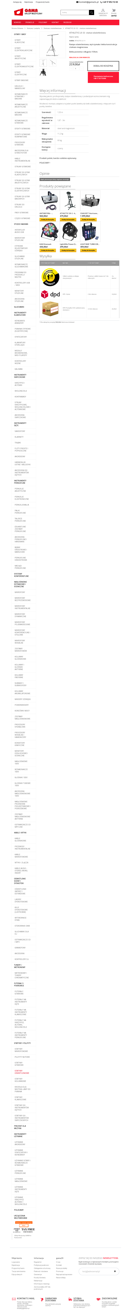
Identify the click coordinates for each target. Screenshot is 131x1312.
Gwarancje (38, 1274)
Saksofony (20, 431)
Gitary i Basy (20, 34)
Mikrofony (20, 592)
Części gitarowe (22, 218)
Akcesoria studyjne (19, 300)
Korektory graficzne (20, 744)
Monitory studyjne (19, 292)
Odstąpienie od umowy (42, 1268)
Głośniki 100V (21, 777)
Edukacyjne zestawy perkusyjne (20, 529)
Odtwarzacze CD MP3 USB (23, 826)
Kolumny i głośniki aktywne (19, 667)
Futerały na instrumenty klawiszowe (21, 1012)
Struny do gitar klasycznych (22, 173)
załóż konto (103, 15)
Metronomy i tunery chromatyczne (22, 975)
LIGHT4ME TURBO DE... (89, 244)
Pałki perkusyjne (20, 512)
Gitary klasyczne (20, 41)
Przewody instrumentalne (22, 847)
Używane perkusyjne (20, 1172)
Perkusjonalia (22, 505)
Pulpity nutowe (22, 1057)
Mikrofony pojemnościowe (22, 623)
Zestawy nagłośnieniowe (22, 717)
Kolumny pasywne (19, 676)
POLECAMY (19, 1210)
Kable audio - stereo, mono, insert (21, 870)
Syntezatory (21, 337)
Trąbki (18, 443)
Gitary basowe (21, 80)
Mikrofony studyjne (20, 239)
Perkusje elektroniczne (22, 498)
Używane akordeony (20, 1143)
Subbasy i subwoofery (20, 684)
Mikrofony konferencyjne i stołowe (22, 632)
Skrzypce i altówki (20, 384)
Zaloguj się (17, 2)
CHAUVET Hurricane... (89, 213)
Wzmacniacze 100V (21, 770)
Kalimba (18, 369)
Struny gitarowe (23, 167)
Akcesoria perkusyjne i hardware (21, 539)
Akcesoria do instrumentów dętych (22, 472)
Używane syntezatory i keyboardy (21, 1152)
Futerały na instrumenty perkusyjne (21, 1035)
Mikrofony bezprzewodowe (23, 599)
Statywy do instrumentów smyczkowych (22, 1118)
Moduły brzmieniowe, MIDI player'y (21, 353)
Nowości (17, 22)
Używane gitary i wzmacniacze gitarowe (22, 1162)
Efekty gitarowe (22, 129)
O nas (58, 1262)
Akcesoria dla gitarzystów (21, 151)
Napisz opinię (74, 37)
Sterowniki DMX (22, 926)
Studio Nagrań (21, 224)
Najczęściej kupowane (64, 1274)
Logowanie (16, 1262)
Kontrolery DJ (22, 959)
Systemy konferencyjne (21, 575)
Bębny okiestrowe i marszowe (21, 549)
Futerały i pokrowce (19, 984)
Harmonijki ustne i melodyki (23, 463)
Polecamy (43, 22)
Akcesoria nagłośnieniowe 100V (22, 793)
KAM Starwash (45, 244)
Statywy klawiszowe (20, 1098)
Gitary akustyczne (20, 57)
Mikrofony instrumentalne (22, 607)
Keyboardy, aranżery (20, 322)
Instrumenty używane (20, 1135)
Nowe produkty (61, 1268)
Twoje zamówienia (18, 1271)
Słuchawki (19, 307)
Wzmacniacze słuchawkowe (21, 265)
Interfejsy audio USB (20, 231)
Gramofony (20, 948)
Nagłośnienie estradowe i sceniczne (20, 584)
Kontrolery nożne (20, 362)
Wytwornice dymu (20, 919)
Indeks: (72, 41)
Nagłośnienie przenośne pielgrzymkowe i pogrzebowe (23, 805)
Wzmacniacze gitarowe (21, 122)
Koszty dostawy (40, 1278)
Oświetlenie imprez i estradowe (20, 891)
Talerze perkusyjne (20, 520)
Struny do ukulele (19, 206)
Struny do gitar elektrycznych (22, 189)
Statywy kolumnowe (20, 1080)
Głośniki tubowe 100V (22, 784)
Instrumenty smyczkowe (20, 376)
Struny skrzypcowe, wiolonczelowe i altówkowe (23, 405)
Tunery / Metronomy (19, 966)
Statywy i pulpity (22, 1043)
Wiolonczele (21, 391)
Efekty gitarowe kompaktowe (22, 135)
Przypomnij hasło (42, 2)
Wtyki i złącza (21, 863)
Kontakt (55, 22)
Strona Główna (17, 28)
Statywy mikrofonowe (21, 1050)
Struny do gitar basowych (22, 197)
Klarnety (19, 437)
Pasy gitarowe (21, 213)
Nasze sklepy (61, 1278)
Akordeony (20, 456)
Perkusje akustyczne (20, 490)
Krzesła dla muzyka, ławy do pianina (22, 1089)
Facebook (67, 22)
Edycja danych (17, 1274)
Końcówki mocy (22, 711)
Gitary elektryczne (21, 73)
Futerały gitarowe (19, 992)
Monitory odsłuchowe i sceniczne (21, 753)
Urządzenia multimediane (20, 1217)
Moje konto (17, 1258)
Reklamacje (38, 1281)
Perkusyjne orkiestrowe (21, 559)
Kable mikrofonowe (21, 855)
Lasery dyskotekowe (21, 900)
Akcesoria (19, 953)
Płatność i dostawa (41, 1271)
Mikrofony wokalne (20, 641)
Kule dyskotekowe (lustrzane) (21, 909)
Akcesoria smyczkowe (20, 416)
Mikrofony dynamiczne (20, 615)
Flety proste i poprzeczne (21, 449)
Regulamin (38, 1262)
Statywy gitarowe (19, 1064)
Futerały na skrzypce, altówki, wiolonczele (21, 1023)
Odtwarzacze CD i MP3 (23, 941)
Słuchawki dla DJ (22, 933)
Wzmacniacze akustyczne (21, 105)
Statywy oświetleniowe (22, 1072)
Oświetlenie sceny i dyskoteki (20, 881)
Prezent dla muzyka (20, 1127)
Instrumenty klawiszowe (20, 314)
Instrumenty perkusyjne (20, 482)
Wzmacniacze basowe (21, 113)
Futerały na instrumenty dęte (21, 1001)
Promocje (30, 22)
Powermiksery (22, 705)
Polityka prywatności (41, 1265)
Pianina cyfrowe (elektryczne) (23, 330)
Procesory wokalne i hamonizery (20, 735)
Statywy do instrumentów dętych (22, 1107)
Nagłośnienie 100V (21, 762)
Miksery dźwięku (23, 699)
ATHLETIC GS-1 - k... (68, 213)
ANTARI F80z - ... (46, 213)
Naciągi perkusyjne (20, 567)
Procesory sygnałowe (20, 725)
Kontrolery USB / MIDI (22, 284)
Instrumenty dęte (20, 424)
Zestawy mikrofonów (21, 650)
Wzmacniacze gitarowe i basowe (21, 96)
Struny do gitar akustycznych (22, 181)
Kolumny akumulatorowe (22, 692)
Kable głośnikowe (20, 839)
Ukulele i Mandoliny (20, 87)
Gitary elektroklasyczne (23, 49)
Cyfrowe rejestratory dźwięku (21, 248)
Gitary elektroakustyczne (24, 65)
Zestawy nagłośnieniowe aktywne (22, 816)
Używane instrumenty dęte (21, 1189)
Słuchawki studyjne (20, 257)
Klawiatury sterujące (20, 344)
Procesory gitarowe (20, 143)
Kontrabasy (20, 397)
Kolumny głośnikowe (20, 658)
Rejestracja (28, 2)
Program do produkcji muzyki (20, 274)
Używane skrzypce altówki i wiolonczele (21, 1200)
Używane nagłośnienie (21, 1180)
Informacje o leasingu (42, 1284)
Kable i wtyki (20, 833)
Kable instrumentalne (22, 159)
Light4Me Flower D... (68, 244)
